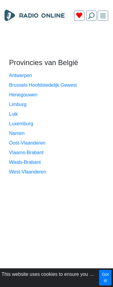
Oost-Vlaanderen (27, 142)
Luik (13, 114)
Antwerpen (20, 75)
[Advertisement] (56, 40)
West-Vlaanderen (27, 171)
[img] (103, 16)
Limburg (18, 104)
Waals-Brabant (25, 162)
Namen (17, 133)
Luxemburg (21, 123)
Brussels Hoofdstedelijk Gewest (43, 85)
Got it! (105, 277)
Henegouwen (23, 94)
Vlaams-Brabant (26, 152)
